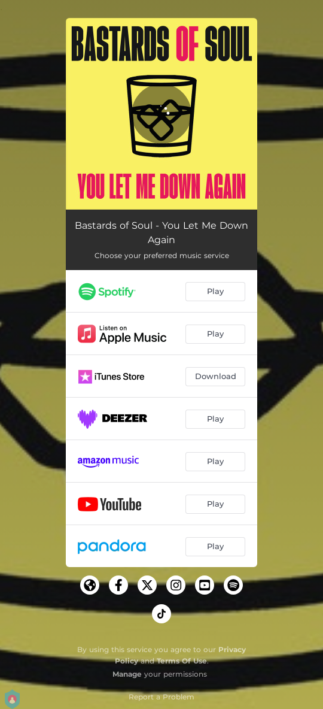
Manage (127, 673)
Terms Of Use (182, 660)
